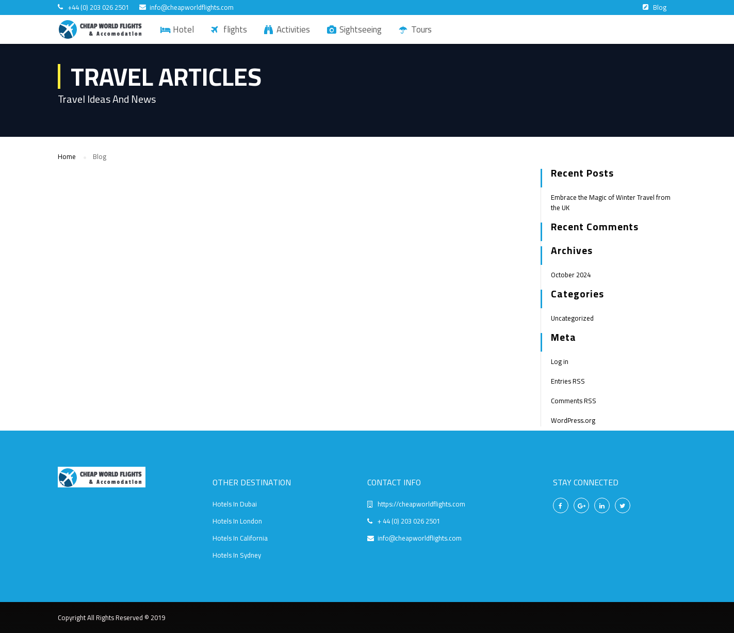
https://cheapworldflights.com (421, 504)
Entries (568, 381)
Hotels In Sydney (237, 555)
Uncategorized (572, 318)
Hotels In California (240, 538)
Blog (659, 7)
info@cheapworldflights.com (192, 7)
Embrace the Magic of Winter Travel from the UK (611, 202)
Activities (293, 29)
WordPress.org (573, 420)
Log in (559, 361)
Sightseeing (360, 29)
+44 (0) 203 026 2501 (98, 7)
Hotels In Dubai (235, 504)
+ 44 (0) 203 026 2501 (409, 521)
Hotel (183, 29)
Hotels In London (237, 521)
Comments (573, 400)
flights (235, 29)
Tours (421, 29)
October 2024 (571, 274)
